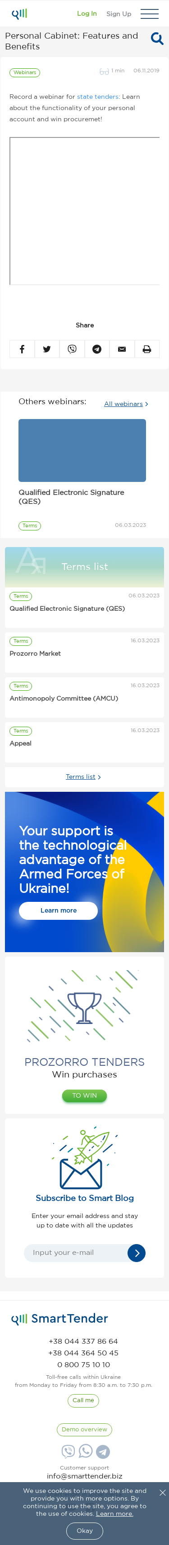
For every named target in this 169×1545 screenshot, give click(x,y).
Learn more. (114, 1514)
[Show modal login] (87, 14)
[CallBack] (83, 1401)
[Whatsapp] (84, 1456)
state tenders (98, 97)
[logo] (59, 1319)
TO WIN (84, 1096)
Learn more (58, 911)
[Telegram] (102, 1455)
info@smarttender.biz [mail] (85, 1476)
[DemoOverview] (84, 1430)
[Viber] (67, 1455)
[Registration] (118, 14)
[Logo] (19, 13)
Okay (85, 1531)
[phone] (83, 1341)
